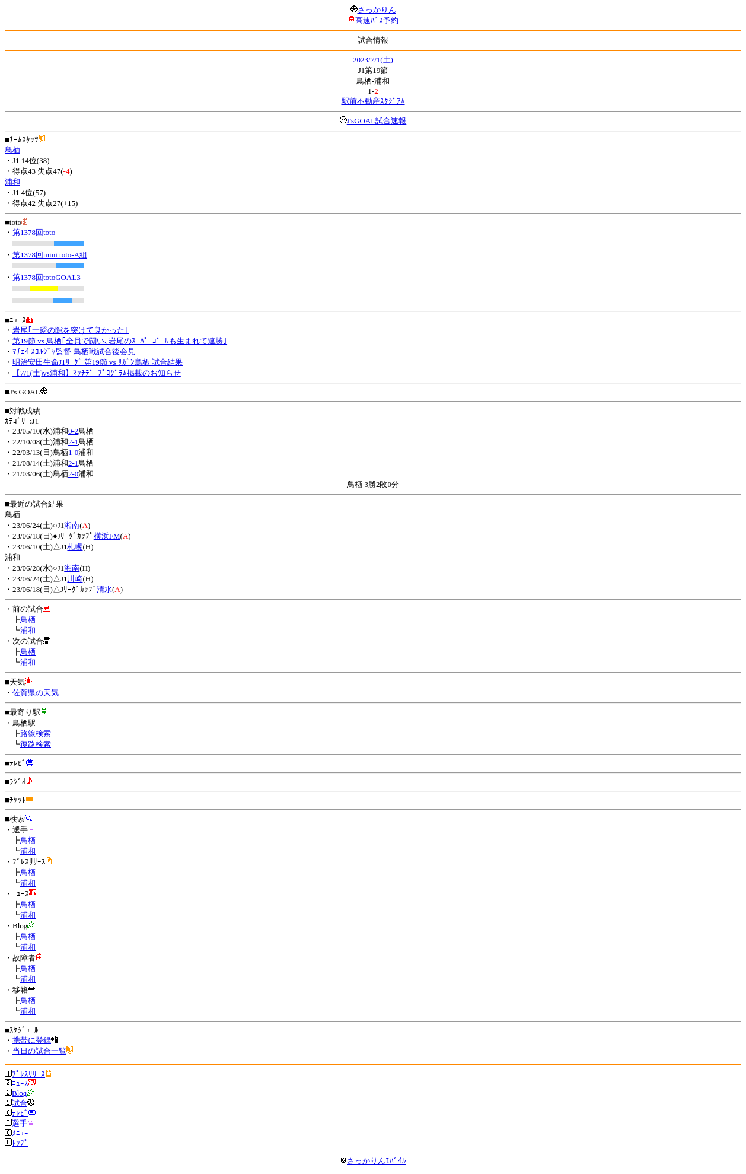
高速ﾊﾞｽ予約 (376, 20)
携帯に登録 (31, 1040)
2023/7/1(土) (373, 59)
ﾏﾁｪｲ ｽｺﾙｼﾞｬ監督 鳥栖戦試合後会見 (73, 351)
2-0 (73, 473)
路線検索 (35, 733)
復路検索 (35, 744)
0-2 (73, 431)
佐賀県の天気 (35, 692)
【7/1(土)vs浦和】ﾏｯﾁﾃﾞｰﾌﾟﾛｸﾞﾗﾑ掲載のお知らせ (96, 372)
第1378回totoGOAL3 (46, 277)
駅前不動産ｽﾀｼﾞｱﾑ (373, 101)
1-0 (73, 452)
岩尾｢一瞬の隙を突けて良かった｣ (70, 330)
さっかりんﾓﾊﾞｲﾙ (373, 1160)
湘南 (71, 525)
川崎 (74, 578)
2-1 (73, 441)
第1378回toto (33, 232)
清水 (104, 589)
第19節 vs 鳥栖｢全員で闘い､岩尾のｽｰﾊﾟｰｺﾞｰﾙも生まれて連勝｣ (119, 340)
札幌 (74, 546)
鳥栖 (12, 149)
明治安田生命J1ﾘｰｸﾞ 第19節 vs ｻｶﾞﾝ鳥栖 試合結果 (97, 362)
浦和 (12, 181)
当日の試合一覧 (39, 1050)
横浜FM (107, 536)
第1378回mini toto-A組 (49, 254)
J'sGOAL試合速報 (377, 120)
